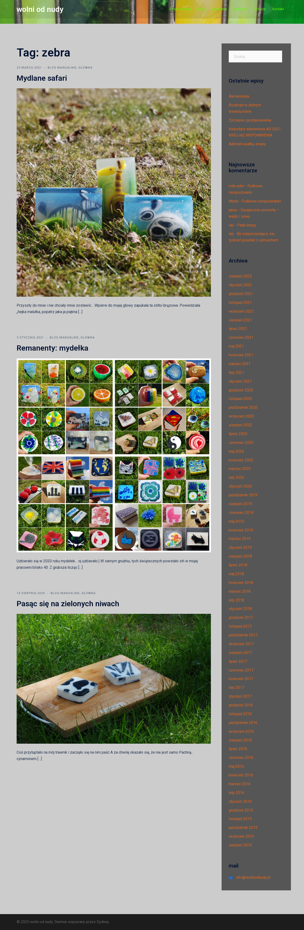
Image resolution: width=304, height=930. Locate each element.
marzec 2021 (240, 364)
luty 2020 (236, 477)
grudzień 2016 (241, 705)
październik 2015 (243, 827)
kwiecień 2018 (241, 582)
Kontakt (278, 9)
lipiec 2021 (238, 328)
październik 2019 (243, 495)
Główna (85, 67)
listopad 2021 (240, 302)
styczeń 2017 (240, 696)
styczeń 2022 (240, 285)
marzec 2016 (240, 784)
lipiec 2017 (238, 661)
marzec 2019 (240, 538)
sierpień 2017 (240, 652)
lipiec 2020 (238, 434)
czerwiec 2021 (241, 337)
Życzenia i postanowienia (250, 120)
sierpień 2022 (240, 276)
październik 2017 (243, 635)
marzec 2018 (240, 591)
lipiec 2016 (238, 749)
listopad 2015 (240, 819)
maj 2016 (236, 766)
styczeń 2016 (240, 801)
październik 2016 (243, 722)
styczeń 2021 (240, 381)
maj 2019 (236, 521)
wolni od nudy (40, 9)
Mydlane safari (42, 78)
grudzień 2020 (241, 390)
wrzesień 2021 (241, 311)
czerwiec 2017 (241, 670)
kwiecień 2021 (241, 355)
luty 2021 (236, 372)
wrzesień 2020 (241, 416)
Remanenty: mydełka (52, 347)
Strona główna (180, 9)
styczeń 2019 (240, 547)
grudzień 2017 (241, 617)
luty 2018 (236, 600)
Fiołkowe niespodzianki (261, 201)
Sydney (103, 922)
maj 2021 (236, 346)
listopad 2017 (240, 626)
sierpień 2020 (240, 425)
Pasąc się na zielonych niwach (68, 603)
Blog (201, 9)
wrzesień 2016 (241, 731)
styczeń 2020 (240, 486)
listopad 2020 (240, 398)
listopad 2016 (240, 714)
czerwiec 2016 (241, 757)
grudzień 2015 (241, 810)
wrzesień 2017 (241, 644)
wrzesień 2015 (241, 836)
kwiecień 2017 (241, 678)
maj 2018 (236, 574)
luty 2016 (236, 792)
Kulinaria (240, 9)
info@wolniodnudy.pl (253, 877)
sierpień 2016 (240, 740)
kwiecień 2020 (241, 460)
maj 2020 (236, 451)
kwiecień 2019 (241, 530)
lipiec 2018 (238, 565)
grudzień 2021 (241, 293)
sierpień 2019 (240, 504)
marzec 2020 (240, 468)
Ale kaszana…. (240, 96)
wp (231, 225)
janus (233, 210)
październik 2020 (243, 407)
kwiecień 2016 (241, 775)
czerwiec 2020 (241, 442)
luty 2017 (236, 687)
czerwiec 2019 (241, 512)
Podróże (259, 9)
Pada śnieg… (247, 225)
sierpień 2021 (240, 320)
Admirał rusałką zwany (247, 144)
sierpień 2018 (240, 556)
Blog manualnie (62, 67)
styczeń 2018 (240, 608)
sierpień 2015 (240, 845)
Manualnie (219, 9)
